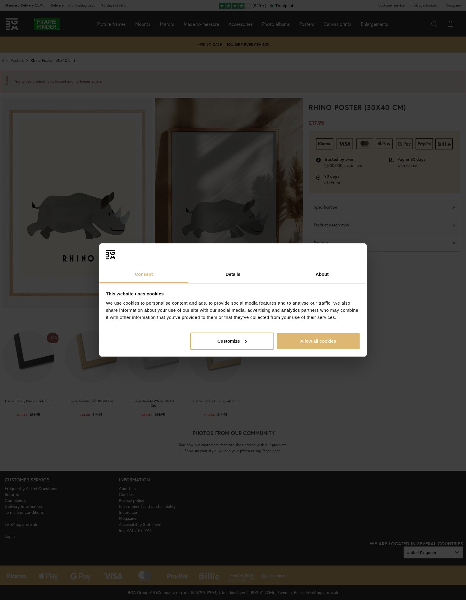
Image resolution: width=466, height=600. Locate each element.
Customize (232, 341)
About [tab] (322, 274)
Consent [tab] (144, 274)
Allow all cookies (318, 341)
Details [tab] (233, 274)
